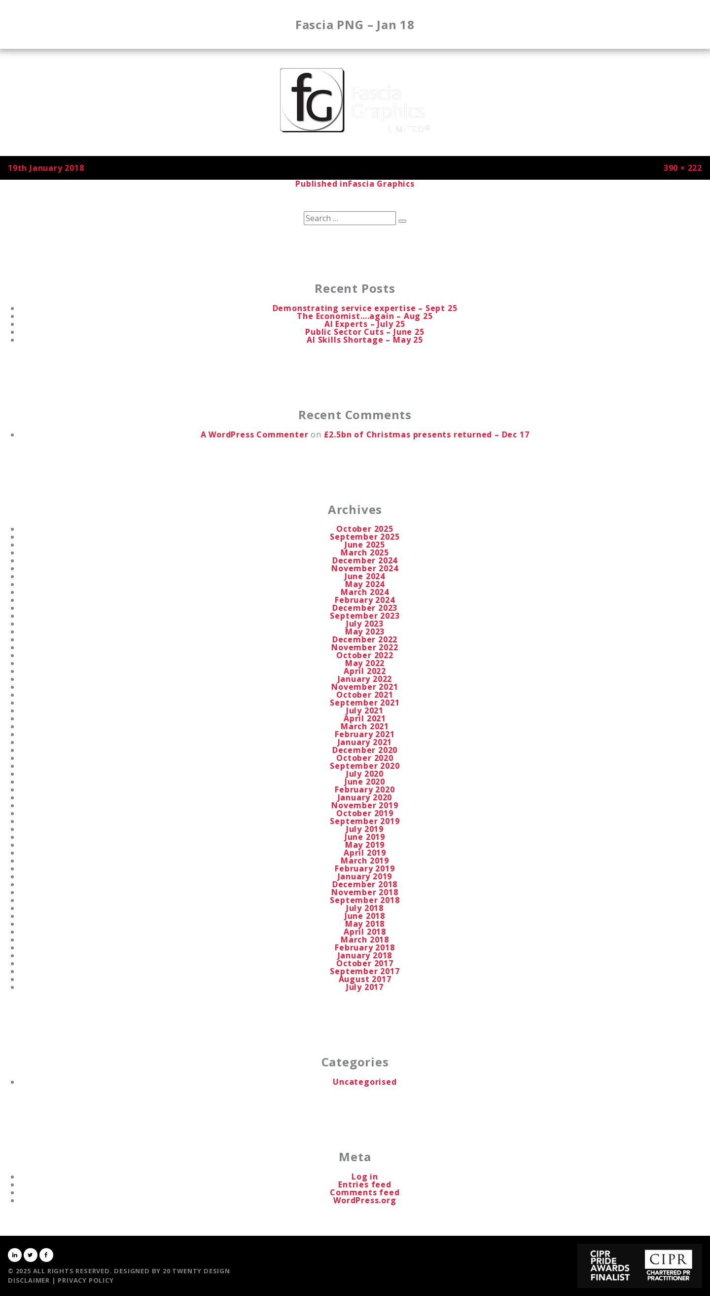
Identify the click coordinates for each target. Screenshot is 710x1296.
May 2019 (365, 844)
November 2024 (364, 568)
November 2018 (364, 892)
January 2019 (365, 876)
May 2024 (365, 584)
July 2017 (365, 987)
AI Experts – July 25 (364, 323)
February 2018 (364, 947)
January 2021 (365, 742)
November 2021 (364, 686)
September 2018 (364, 900)
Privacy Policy (85, 1280)
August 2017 (365, 979)
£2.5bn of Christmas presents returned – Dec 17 (427, 434)
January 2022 (365, 678)
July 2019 (365, 829)
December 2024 (364, 560)
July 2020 (365, 773)
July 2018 (365, 908)
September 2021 (364, 702)
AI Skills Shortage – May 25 (365, 339)
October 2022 (364, 655)
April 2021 (365, 718)
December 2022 (364, 639)
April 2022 (365, 671)
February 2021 (364, 734)
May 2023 (365, 631)
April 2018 (365, 931)
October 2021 (364, 694)
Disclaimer (29, 1280)
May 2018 (365, 923)
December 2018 (364, 884)
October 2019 (364, 813)
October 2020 (364, 757)
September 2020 (364, 765)
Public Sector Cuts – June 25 (364, 331)
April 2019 (365, 852)
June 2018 (365, 915)
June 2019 (365, 836)
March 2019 (365, 860)
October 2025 (364, 528)
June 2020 (365, 781)
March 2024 (365, 592)
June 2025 (365, 544)
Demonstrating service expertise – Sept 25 (365, 308)
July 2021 (365, 710)
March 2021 (365, 726)
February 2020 (364, 789)
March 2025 (365, 552)
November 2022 (364, 647)
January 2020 (365, 797)
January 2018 (365, 955)
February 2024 (364, 599)
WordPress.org (364, 1200)
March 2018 (365, 939)
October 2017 (364, 963)
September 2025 (364, 536)
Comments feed (364, 1192)
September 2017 (364, 971)
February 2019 (364, 868)
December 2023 (364, 607)
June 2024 (365, 576)
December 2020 (364, 750)
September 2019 (364, 821)
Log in (365, 1176)
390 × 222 (683, 167)
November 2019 (364, 805)
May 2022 (365, 663)
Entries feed (364, 1184)
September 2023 (364, 615)
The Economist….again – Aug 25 (364, 316)
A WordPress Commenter (255, 434)
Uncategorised (364, 1081)
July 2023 (365, 623)
